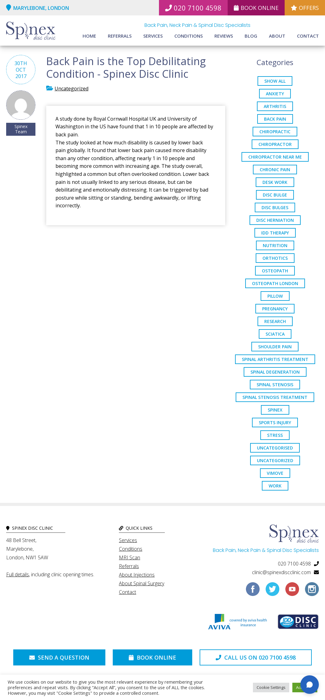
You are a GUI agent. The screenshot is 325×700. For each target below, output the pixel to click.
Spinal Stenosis (275, 384)
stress (275, 435)
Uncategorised (275, 448)
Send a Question (59, 657)
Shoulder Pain (275, 347)
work (275, 486)
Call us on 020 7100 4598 (256, 657)
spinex (275, 410)
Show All (275, 81)
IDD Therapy (275, 233)
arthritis (275, 106)
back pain (275, 119)
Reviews (223, 36)
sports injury (275, 422)
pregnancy (275, 309)
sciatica (275, 334)
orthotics (275, 258)
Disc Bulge (275, 195)
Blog (251, 36)
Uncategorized (71, 88)
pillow (275, 296)
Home (89, 36)
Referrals (120, 36)
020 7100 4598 (193, 7)
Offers (305, 7)
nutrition (275, 245)
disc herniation (275, 220)
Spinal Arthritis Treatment (275, 359)
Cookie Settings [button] (271, 687)
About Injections (137, 574)
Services (153, 36)
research (275, 321)
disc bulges (275, 207)
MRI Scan (129, 557)
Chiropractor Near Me (275, 157)
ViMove (275, 473)
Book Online (256, 7)
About (277, 36)
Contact (308, 36)
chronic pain (275, 169)
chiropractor (275, 144)
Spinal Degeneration (275, 372)
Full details (17, 574)
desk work (274, 182)
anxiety (275, 94)
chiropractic (274, 132)
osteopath (275, 271)
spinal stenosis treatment (274, 397)
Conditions (188, 36)
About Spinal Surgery (141, 583)
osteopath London (275, 283)
